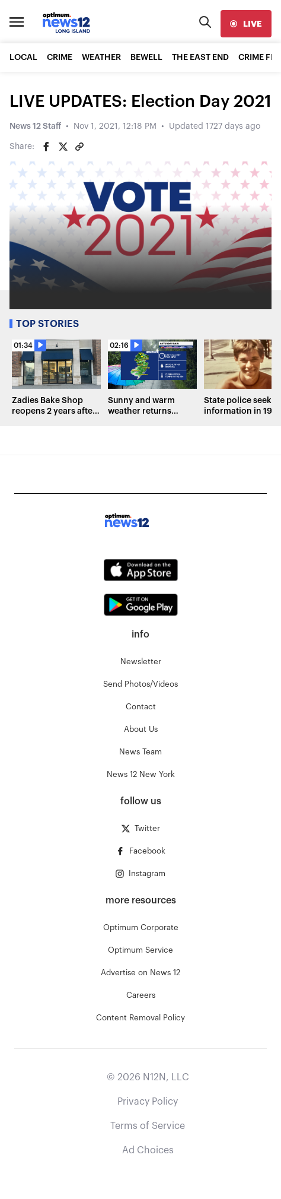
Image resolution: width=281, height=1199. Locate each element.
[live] (246, 23)
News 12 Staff (35, 126)
